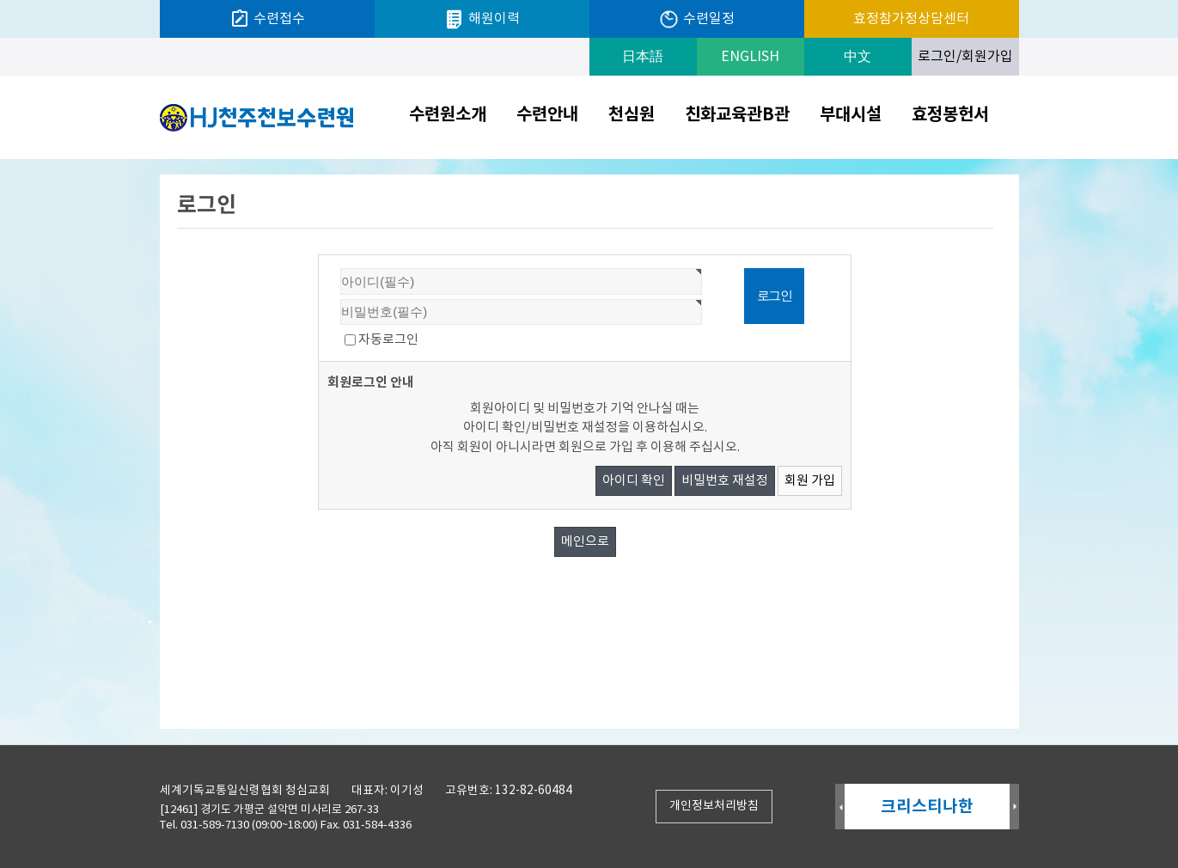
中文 (857, 56)
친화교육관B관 (737, 115)
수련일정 (696, 19)
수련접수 (267, 19)
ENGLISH (750, 56)
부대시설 (851, 115)
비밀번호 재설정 (724, 481)
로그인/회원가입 (965, 56)
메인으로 (585, 542)
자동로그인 (388, 340)
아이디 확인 (633, 481)
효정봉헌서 (950, 115)
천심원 (631, 115)
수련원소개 (447, 115)
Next (1014, 807)
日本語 (642, 56)
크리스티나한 (927, 806)
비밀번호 (319, 255)
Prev (840, 807)
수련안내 (547, 115)
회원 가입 (809, 481)
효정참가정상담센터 (911, 19)
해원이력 (481, 19)
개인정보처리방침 (714, 806)
